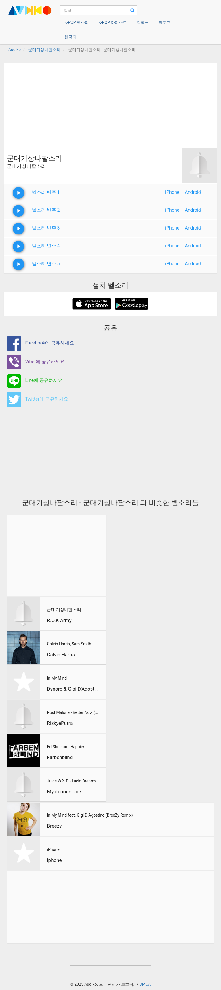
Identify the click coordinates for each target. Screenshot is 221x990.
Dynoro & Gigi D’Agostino (72, 689)
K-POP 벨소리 (76, 22)
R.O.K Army (59, 620)
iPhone (172, 192)
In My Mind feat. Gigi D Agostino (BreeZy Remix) (90, 815)
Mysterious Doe (64, 791)
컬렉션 (143, 22)
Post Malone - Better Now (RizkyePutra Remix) (72, 712)
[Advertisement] (110, 103)
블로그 (164, 22)
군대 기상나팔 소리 (64, 609)
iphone (54, 860)
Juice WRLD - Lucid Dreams (71, 781)
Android (193, 192)
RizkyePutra (60, 723)
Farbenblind (60, 757)
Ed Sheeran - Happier (65, 746)
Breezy (54, 826)
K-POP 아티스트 (112, 22)
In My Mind (57, 678)
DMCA (145, 984)
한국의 (72, 37)
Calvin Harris (61, 654)
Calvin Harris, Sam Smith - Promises (72, 644)
